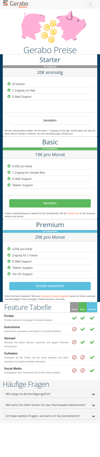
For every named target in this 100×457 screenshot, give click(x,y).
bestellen (49, 120)
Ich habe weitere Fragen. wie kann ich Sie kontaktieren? (43, 416)
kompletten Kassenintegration (55, 296)
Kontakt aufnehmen (50, 286)
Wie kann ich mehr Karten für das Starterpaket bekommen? (46, 405)
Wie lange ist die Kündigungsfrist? (28, 394)
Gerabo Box (73, 213)
